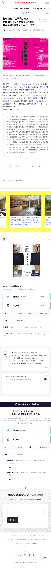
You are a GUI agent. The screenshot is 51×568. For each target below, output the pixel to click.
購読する (12, 520)
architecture (13, 30)
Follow (42, 296)
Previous (44, 230)
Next (48, 230)
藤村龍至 (6, 84)
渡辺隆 (31, 101)
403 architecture (32, 92)
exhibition (26, 30)
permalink (20, 180)
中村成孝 (6, 101)
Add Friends (43, 313)
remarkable (38, 30)
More (45, 328)
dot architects (26, 84)
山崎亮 (15, 84)
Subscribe (20, 320)
